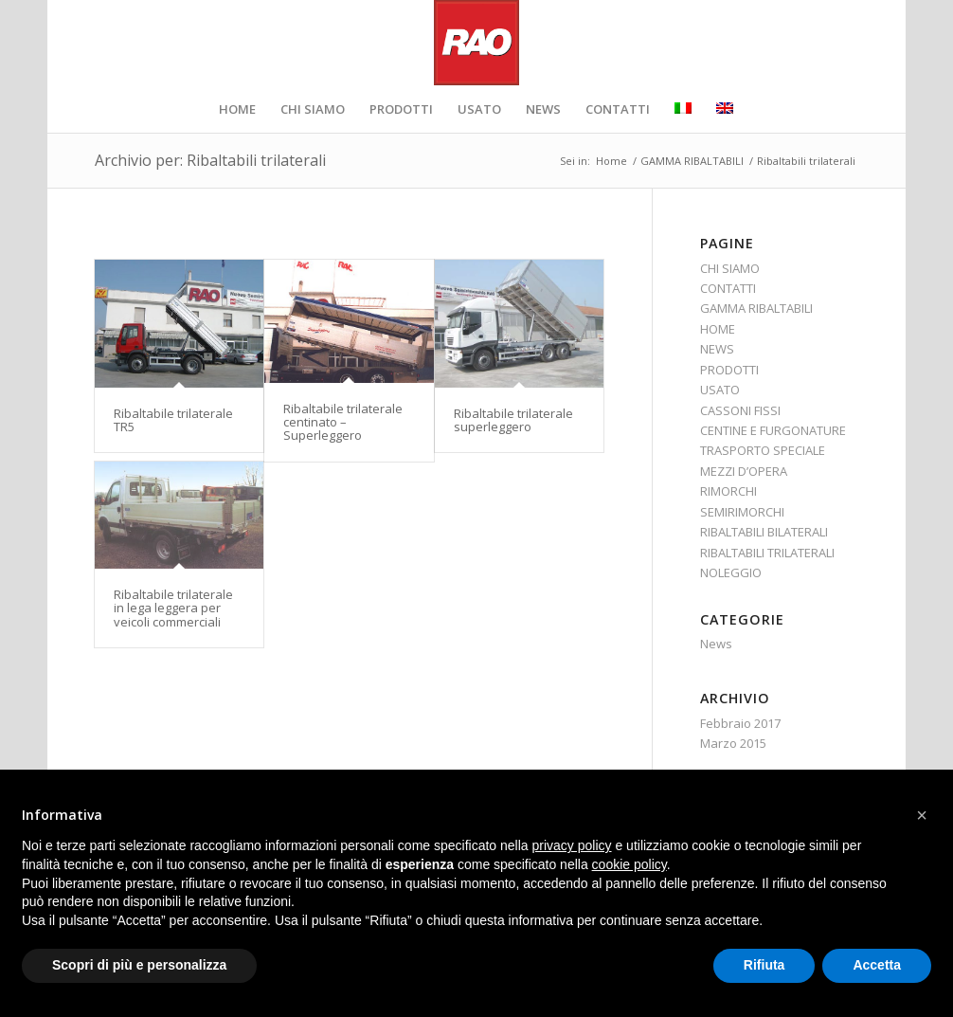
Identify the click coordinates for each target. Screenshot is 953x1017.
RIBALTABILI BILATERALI (764, 531)
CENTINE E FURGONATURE (773, 430)
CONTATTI (728, 288)
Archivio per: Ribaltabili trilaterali (210, 160)
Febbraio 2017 (740, 723)
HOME (717, 328)
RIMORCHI (728, 490)
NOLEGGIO (731, 572)
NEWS (717, 348)
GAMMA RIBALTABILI (756, 308)
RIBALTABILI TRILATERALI (767, 552)
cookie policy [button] (629, 864)
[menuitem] (237, 109)
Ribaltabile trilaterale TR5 (173, 420)
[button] (922, 815)
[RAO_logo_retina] (476, 42)
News (716, 643)
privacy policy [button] (572, 845)
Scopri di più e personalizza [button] (139, 964)
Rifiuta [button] (764, 964)
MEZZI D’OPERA (743, 471)
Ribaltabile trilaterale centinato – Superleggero (343, 422)
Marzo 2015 (733, 743)
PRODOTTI (729, 369)
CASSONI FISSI (740, 410)
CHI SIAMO (730, 268)
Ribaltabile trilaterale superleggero (513, 420)
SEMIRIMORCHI (742, 511)
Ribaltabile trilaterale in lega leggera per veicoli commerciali (173, 608)
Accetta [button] (877, 964)
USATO (720, 389)
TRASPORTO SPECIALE (762, 450)
